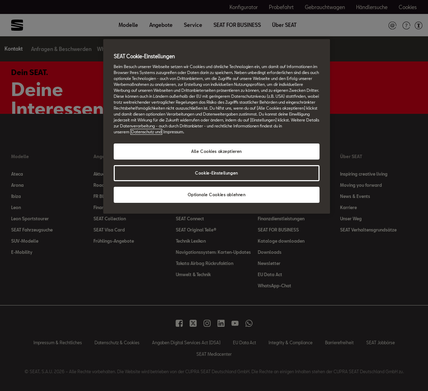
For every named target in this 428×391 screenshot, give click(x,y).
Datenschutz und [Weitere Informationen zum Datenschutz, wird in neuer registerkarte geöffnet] (146, 132)
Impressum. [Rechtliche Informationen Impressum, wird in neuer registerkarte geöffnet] (173, 132)
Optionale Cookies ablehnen (217, 194)
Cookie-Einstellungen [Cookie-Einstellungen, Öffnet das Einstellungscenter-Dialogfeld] (216, 173)
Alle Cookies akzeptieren (216, 151)
